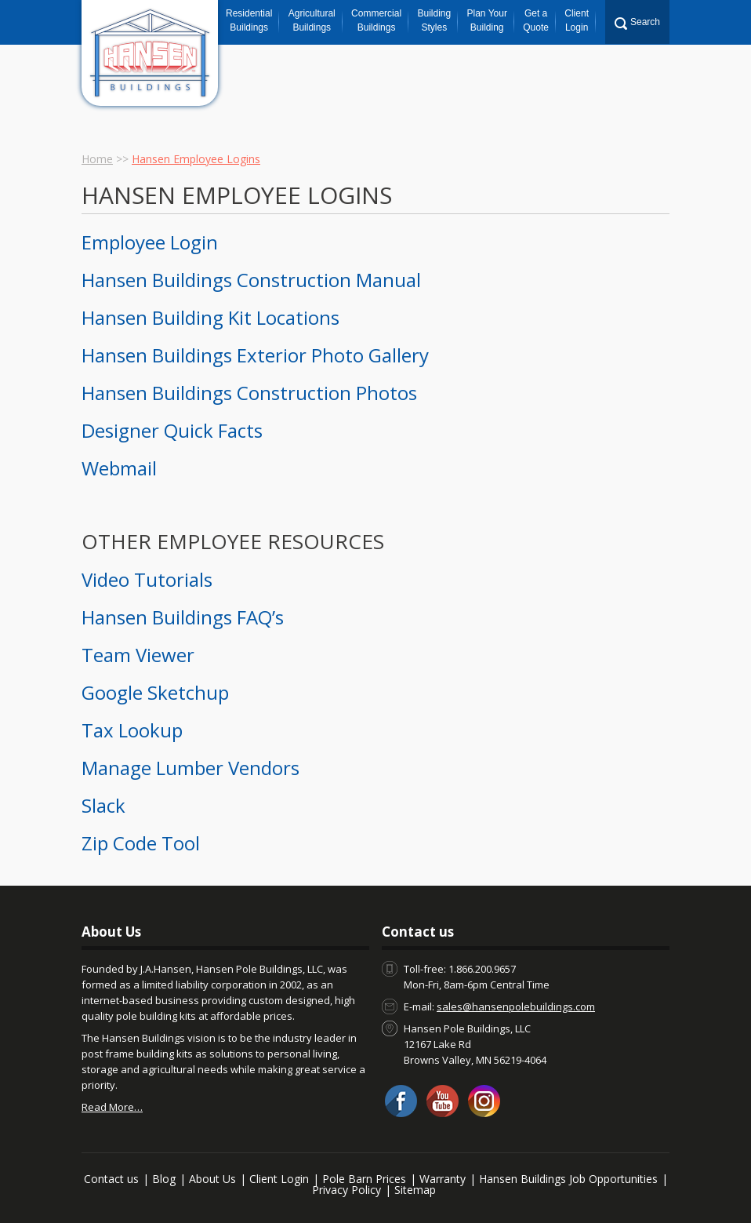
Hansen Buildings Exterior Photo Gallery (255, 355)
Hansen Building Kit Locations (210, 317)
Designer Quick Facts (172, 430)
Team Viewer (138, 655)
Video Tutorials (147, 579)
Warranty (442, 1178)
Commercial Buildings (376, 20)
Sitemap (415, 1189)
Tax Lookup (132, 730)
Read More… (112, 1107)
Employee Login (150, 242)
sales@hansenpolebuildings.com (516, 1006)
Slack (103, 805)
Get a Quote (536, 20)
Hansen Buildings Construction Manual (251, 280)
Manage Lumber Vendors (190, 768)
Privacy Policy (346, 1189)
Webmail (119, 468)
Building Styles (434, 20)
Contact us (111, 1178)
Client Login (576, 20)
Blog (164, 1178)
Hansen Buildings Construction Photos (249, 393)
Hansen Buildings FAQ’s (183, 617)
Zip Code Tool (141, 843)
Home (97, 158)
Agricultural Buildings (312, 20)
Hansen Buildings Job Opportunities (568, 1178)
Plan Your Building (487, 20)
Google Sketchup (155, 692)
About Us (212, 1178)
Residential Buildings (249, 20)
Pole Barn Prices (364, 1178)
